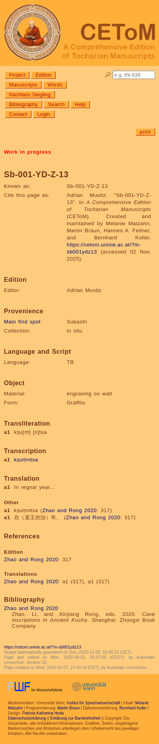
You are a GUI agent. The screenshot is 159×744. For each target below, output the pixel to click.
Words (55, 85)
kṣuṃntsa (26, 460)
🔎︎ (107, 75)
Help (80, 104)
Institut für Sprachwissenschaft (93, 703)
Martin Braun (68, 708)
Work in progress (27, 152)
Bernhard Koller (132, 708)
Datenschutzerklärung (27, 718)
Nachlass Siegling (30, 94)
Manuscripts (23, 85)
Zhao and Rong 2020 (69, 510)
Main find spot (22, 322)
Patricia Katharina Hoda (43, 713)
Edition (43, 75)
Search (56, 104)
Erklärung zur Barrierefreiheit (75, 718)
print (145, 132)
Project (17, 75)
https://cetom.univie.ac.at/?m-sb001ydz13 (42, 647)
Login (43, 114)
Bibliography (23, 104)
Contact (18, 114)
